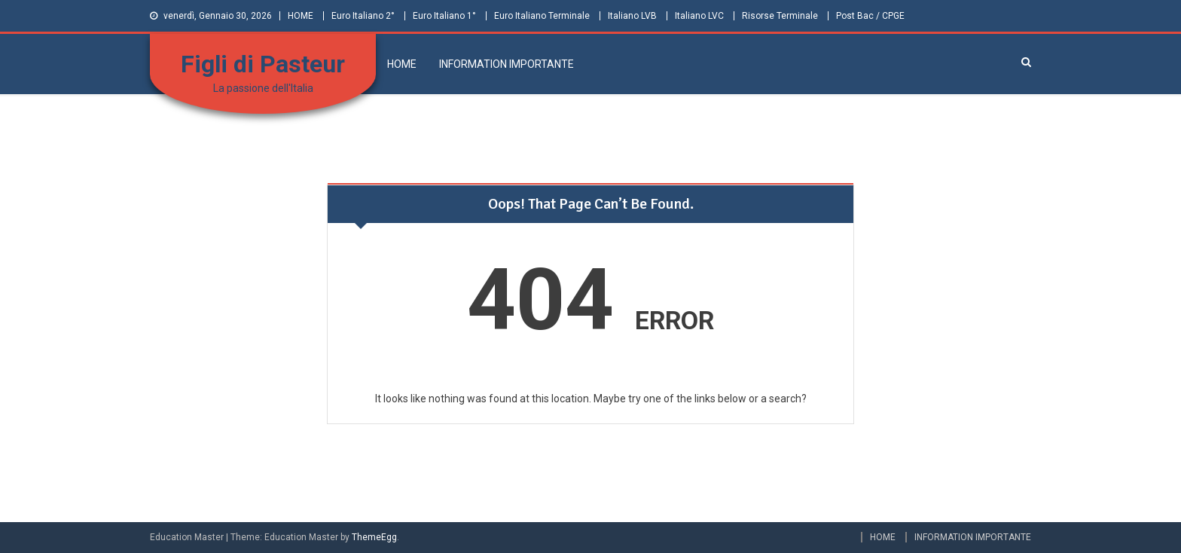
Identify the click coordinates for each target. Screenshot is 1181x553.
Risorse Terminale (780, 16)
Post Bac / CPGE (870, 16)
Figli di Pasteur (263, 64)
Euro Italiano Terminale (542, 16)
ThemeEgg (374, 537)
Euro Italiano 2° (363, 16)
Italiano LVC (699, 16)
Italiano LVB (632, 16)
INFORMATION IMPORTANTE (506, 64)
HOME (300, 16)
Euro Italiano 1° (444, 16)
